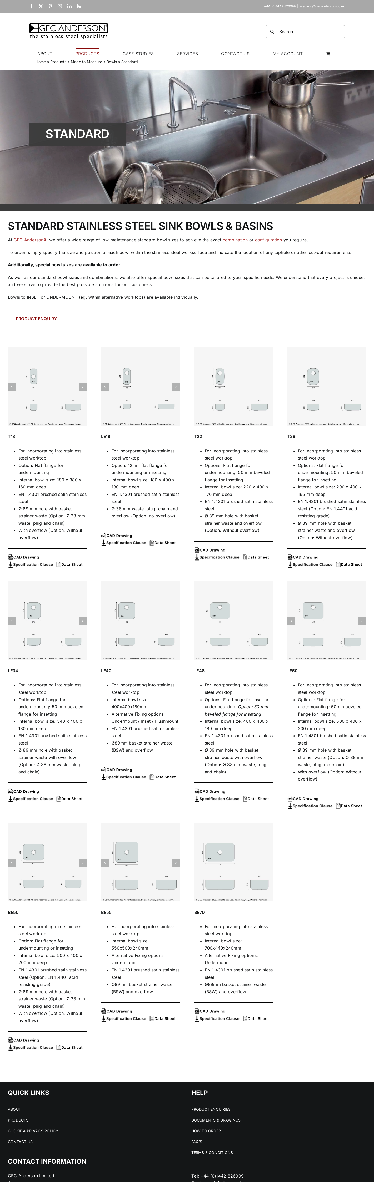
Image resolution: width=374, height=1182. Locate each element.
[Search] (272, 31)
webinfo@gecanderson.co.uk (322, 6)
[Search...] (305, 31)
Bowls (112, 61)
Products (58, 61)
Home (41, 61)
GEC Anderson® (30, 239)
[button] (12, 387)
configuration (268, 239)
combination (235, 239)
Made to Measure (86, 61)
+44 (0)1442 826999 (222, 1176)
